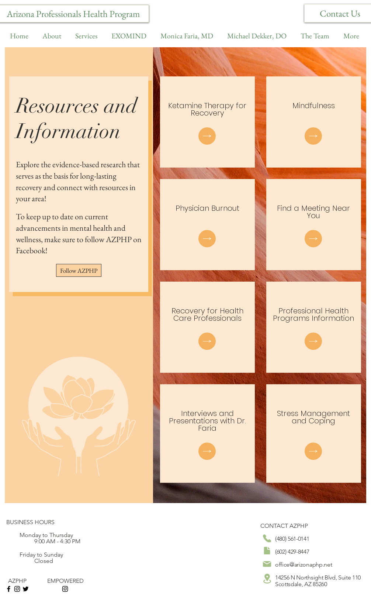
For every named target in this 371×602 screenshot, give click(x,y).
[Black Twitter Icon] (26, 589)
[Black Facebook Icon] (9, 589)
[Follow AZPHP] (78, 270)
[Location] (267, 578)
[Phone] (267, 538)
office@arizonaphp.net (303, 564)
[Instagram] (17, 589)
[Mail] (267, 564)
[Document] (207, 136)
